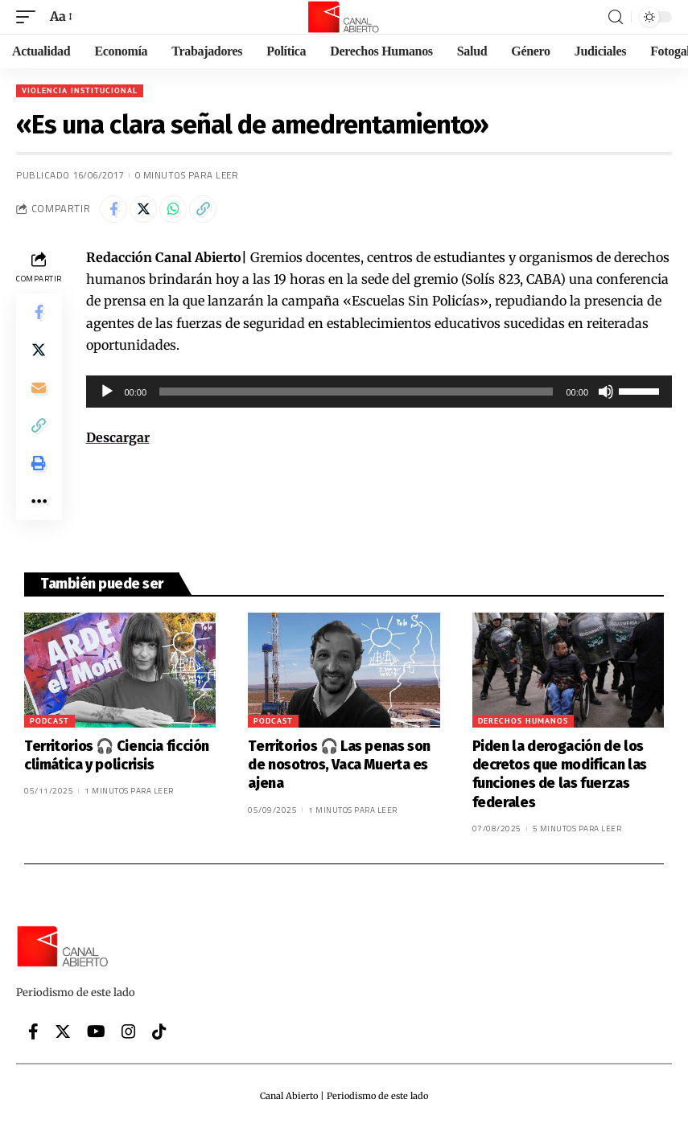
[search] (615, 17)
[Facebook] (33, 1036)
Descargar (118, 437)
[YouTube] (96, 1036)
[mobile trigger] (29, 16)
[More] (38, 505)
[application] (379, 391)
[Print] (38, 467)
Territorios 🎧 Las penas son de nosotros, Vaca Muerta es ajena (339, 770)
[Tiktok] (159, 1036)
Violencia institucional (80, 90)
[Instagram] (128, 1036)
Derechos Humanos (523, 725)
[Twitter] (63, 1036)
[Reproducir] (107, 391)
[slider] (356, 392)
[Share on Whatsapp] (173, 209)
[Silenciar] (606, 391)
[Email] (38, 390)
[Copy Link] (202, 209)
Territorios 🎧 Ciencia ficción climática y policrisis (116, 760)
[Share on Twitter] (143, 209)
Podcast (49, 725)
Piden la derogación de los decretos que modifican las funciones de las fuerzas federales (559, 779)
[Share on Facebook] (113, 209)
